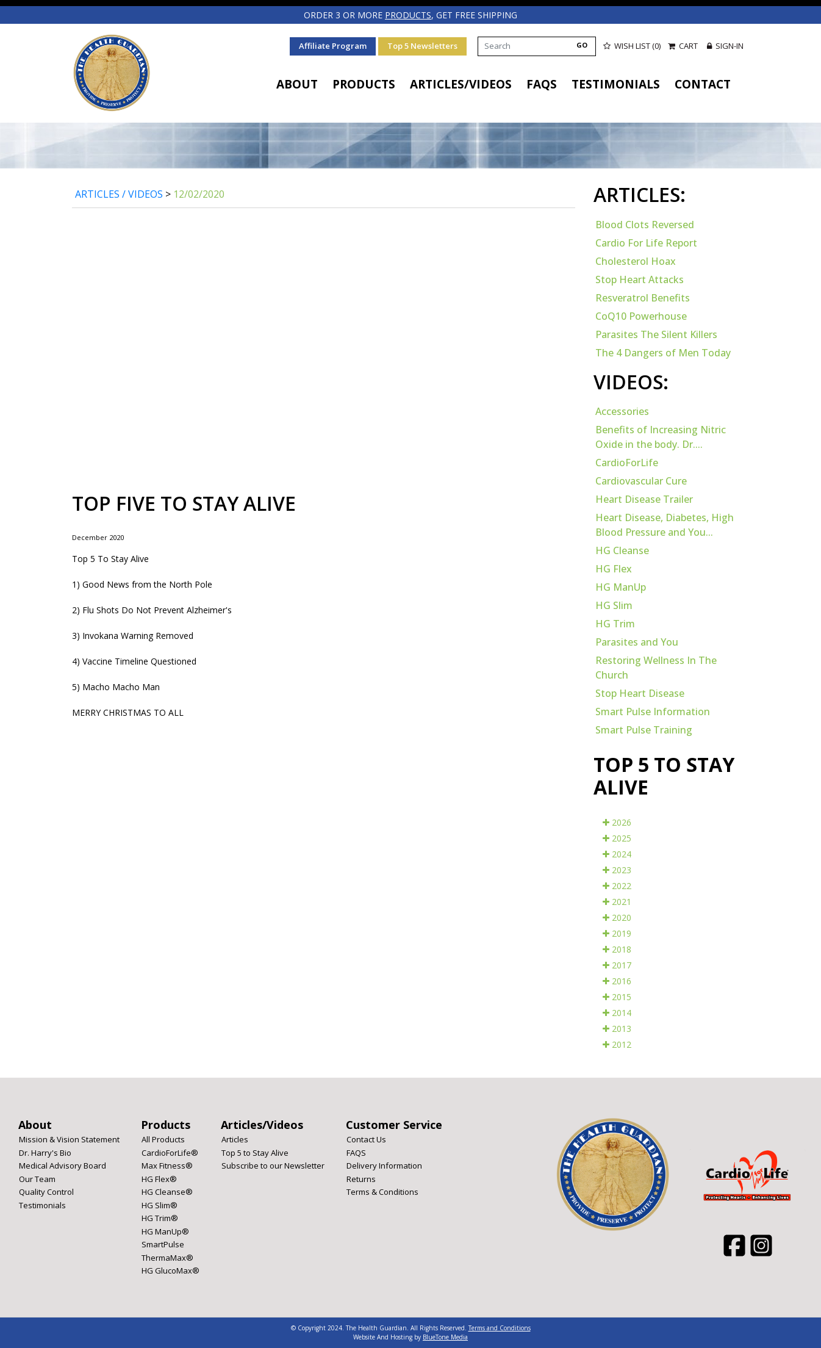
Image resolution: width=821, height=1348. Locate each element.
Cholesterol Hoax (635, 261)
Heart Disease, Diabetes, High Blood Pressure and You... (664, 525)
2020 (617, 917)
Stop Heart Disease (639, 693)
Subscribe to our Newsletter (272, 1165)
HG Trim (615, 623)
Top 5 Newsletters (422, 45)
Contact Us (366, 1139)
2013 (617, 1028)
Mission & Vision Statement (69, 1139)
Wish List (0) (632, 45)
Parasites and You (636, 642)
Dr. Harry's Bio (45, 1152)
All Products (163, 1139)
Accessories (622, 411)
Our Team (37, 1178)
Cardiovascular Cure (641, 481)
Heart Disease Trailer (644, 499)
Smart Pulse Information (652, 711)
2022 (617, 886)
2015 (617, 997)
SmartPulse (163, 1244)
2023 (617, 870)
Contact (703, 84)
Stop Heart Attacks (639, 279)
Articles (234, 1139)
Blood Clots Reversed (644, 224)
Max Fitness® (167, 1165)
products (408, 15)
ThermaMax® (167, 1257)
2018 (617, 949)
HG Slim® (159, 1205)
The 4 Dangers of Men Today (663, 352)
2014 (617, 1012)
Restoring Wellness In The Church (656, 668)
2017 (617, 965)
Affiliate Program (333, 45)
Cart (684, 45)
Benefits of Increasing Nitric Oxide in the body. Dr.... (660, 437)
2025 (617, 838)
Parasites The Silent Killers (656, 334)
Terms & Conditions (382, 1191)
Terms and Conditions (499, 1328)
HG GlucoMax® (170, 1270)
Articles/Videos (461, 84)
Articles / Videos (119, 194)
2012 (617, 1044)
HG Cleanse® (167, 1191)
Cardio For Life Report (646, 243)
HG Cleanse (622, 550)
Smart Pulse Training (643, 730)
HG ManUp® (165, 1231)
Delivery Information (384, 1165)
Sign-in (725, 45)
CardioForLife (626, 462)
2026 (617, 822)
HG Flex (613, 568)
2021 (617, 901)
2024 (617, 854)
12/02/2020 (198, 194)
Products (363, 84)
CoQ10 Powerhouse (641, 316)
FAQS (541, 84)
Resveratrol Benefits (642, 298)
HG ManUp (620, 587)
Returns (361, 1178)
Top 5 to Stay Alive (255, 1152)
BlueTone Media (445, 1337)
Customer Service (394, 1124)
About (297, 84)
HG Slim (614, 605)
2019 (617, 933)
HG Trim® (160, 1218)
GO (581, 44)
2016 (617, 981)
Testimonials (616, 84)
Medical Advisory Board (62, 1165)
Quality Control (46, 1191)
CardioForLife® (170, 1152)
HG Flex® (159, 1178)
